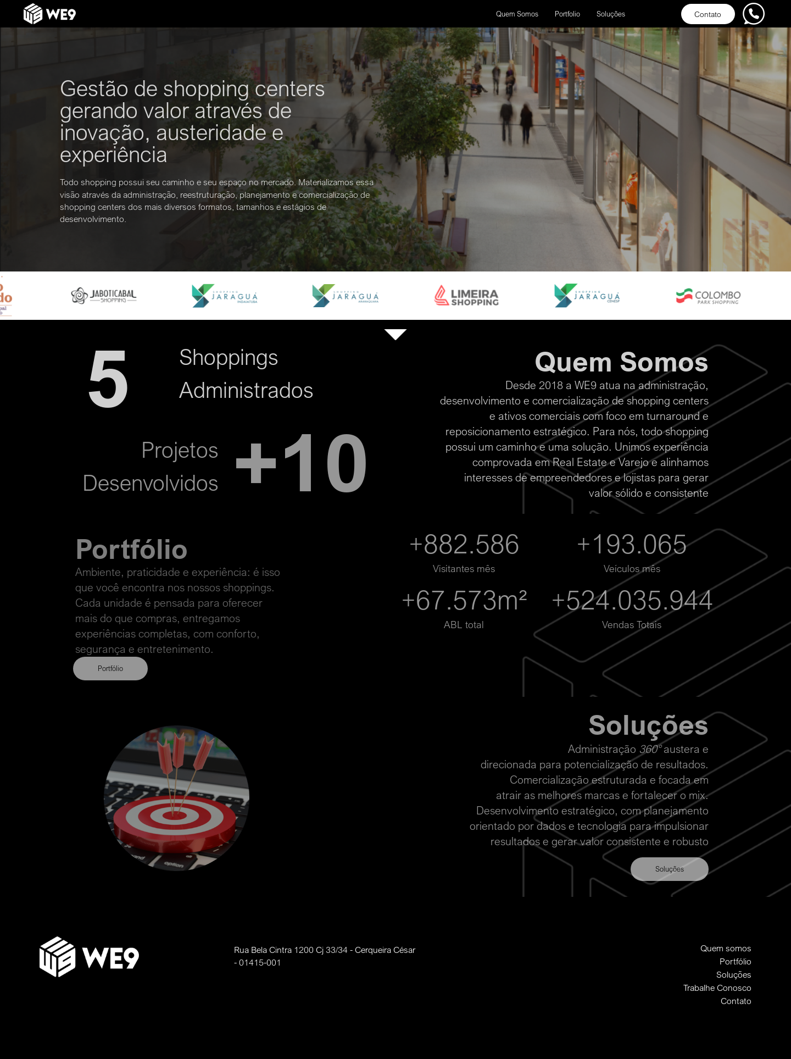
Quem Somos (517, 13)
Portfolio (567, 13)
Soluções (611, 13)
